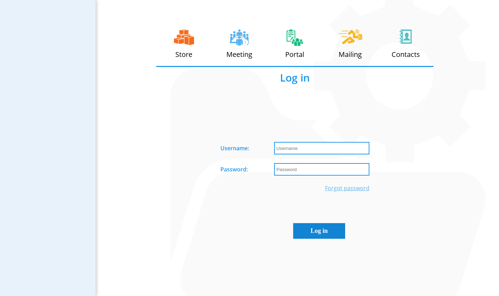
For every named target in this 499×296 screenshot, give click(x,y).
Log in (319, 230)
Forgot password (347, 188)
